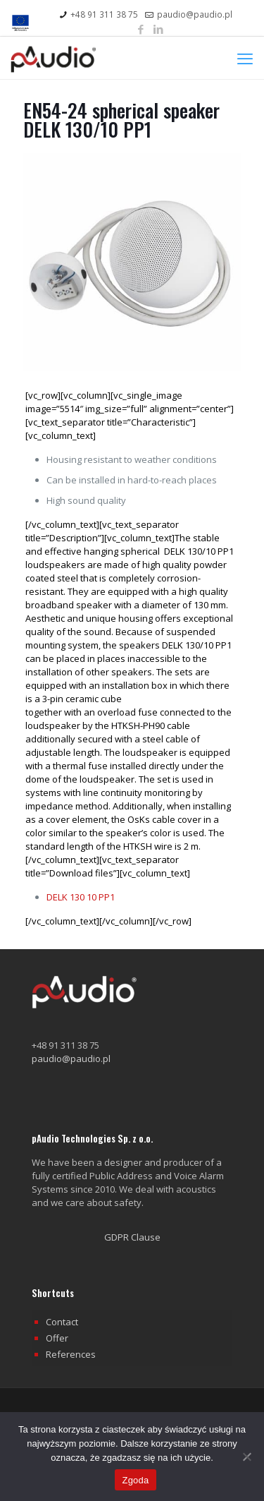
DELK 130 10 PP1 (80, 897)
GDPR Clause (132, 1237)
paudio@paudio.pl (71, 1058)
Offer (57, 1338)
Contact (62, 1321)
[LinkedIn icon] (158, 29)
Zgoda (135, 1480)
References (71, 1354)
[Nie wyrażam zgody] (246, 1456)
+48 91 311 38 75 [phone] (104, 14)
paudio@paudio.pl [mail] (194, 14)
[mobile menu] (245, 58)
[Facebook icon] (140, 29)
